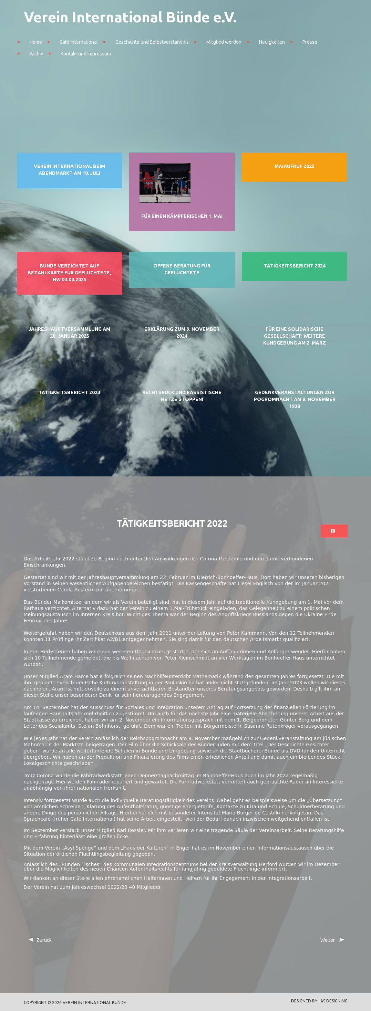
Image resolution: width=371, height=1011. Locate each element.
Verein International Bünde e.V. (130, 17)
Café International (79, 42)
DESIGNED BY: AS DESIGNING (317, 1001)
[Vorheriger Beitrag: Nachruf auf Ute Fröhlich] (40, 940)
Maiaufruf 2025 (295, 166)
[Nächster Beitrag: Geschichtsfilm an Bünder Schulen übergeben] (332, 940)
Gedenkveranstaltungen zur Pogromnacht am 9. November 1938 (295, 399)
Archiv (36, 53)
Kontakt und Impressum (86, 53)
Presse (309, 42)
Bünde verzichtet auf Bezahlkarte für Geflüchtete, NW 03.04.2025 (69, 272)
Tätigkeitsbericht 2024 (295, 265)
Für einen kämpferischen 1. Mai (182, 216)
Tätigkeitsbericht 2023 (69, 392)
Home (36, 42)
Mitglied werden (223, 42)
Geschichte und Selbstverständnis (152, 42)
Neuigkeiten (272, 42)
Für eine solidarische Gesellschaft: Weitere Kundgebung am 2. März (294, 336)
